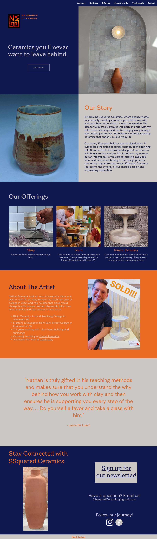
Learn (79, 250)
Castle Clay (46, 339)
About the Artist (121, 3)
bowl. (31, 257)
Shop (31, 250)
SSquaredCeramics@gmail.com (114, 499)
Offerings (106, 3)
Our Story (94, 3)
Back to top (78, 537)
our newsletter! (116, 476)
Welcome (81, 3)
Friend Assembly (49, 336)
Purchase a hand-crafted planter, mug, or (31, 254)
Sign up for (116, 468)
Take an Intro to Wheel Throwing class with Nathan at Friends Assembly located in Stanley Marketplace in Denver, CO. (79, 257)
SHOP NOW (38, 67)
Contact (151, 3)
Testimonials (138, 3)
